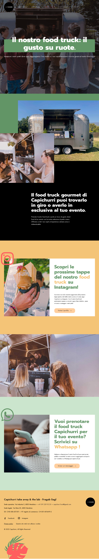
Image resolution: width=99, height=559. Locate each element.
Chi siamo (63, 7)
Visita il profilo (64, 310)
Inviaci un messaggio (67, 466)
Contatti (76, 7)
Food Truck (49, 7)
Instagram (25, 518)
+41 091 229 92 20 (44, 504)
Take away (23, 7)
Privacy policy (8, 524)
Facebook (11, 518)
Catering (36, 7)
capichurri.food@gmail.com (62, 504)
